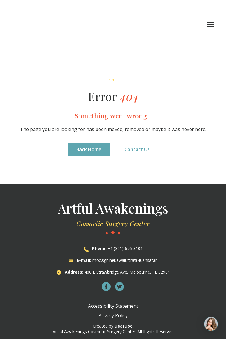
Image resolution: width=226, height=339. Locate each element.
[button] (89, 149)
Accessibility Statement (113, 306)
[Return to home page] (44, 24)
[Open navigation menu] (211, 24)
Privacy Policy (113, 315)
